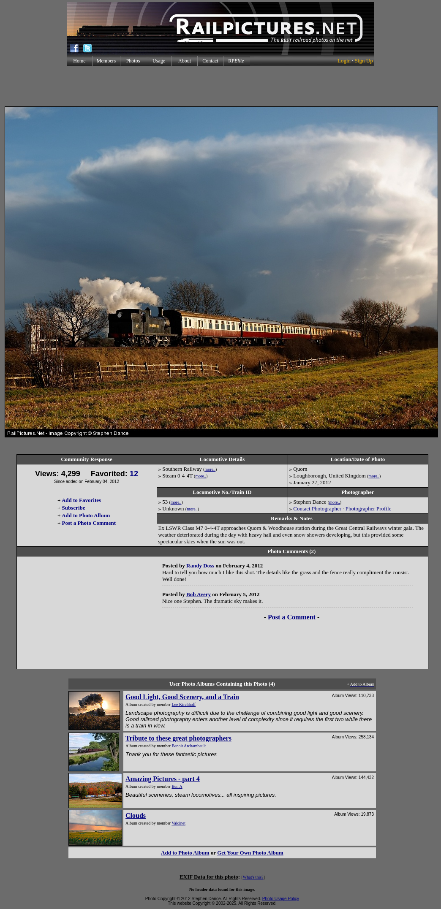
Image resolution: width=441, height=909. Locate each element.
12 (134, 473)
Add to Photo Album (86, 515)
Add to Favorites (81, 500)
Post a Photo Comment (89, 523)
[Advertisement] (220, 86)
